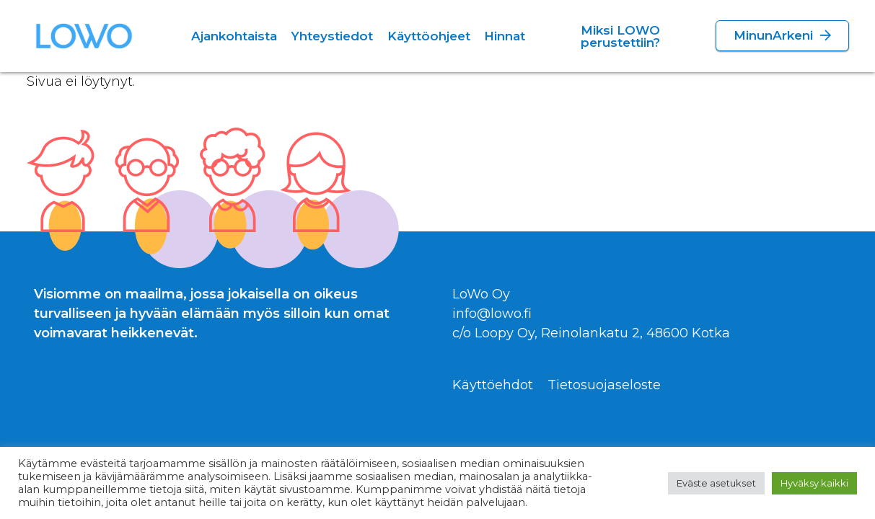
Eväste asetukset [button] (716, 483)
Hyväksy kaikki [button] (814, 483)
